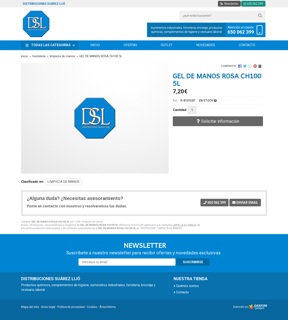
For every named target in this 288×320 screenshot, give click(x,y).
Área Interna (107, 307)
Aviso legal (48, 307)
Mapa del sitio (30, 307)
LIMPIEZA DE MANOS (184, 225)
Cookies (92, 307)
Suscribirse (193, 262)
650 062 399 (241, 32)
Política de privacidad (71, 307)
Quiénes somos (187, 286)
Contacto (182, 292)
